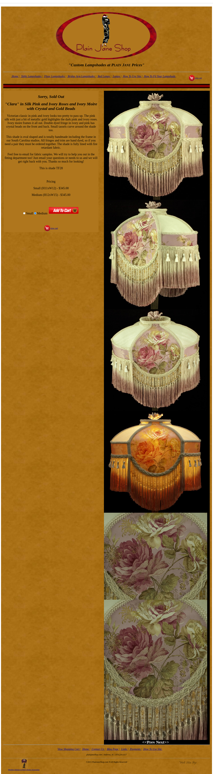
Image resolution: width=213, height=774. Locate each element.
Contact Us (98, 749)
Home (15, 76)
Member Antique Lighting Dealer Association (24, 770)
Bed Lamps (104, 76)
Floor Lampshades (55, 76)
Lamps (116, 76)
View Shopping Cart (69, 749)
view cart (198, 78)
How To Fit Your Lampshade (159, 76)
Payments (135, 749)
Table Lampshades (31, 76)
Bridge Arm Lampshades (81, 76)
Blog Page (112, 749)
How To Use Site (132, 76)
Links (124, 749)
